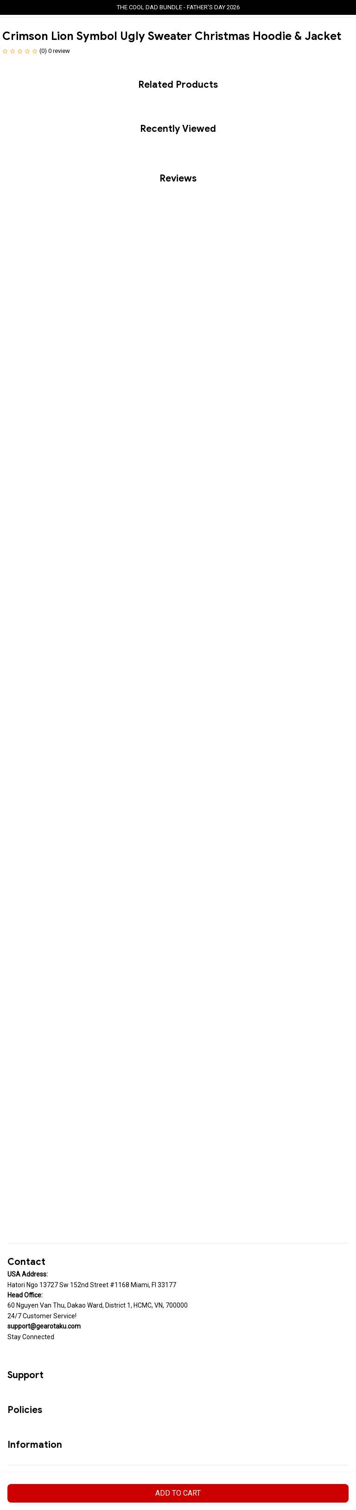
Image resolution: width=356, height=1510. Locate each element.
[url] (44, 1326)
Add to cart (178, 1493)
